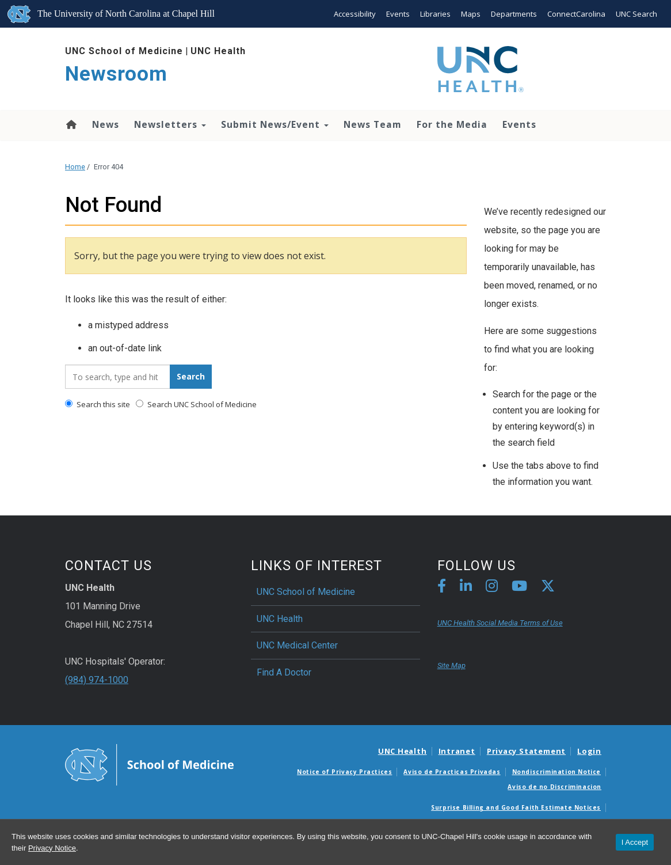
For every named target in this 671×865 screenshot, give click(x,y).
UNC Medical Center (297, 645)
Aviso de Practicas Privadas (451, 772)
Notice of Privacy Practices (344, 772)
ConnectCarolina (576, 14)
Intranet (457, 751)
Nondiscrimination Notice (556, 772)
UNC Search (636, 14)
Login (589, 751)
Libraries (435, 14)
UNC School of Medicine (124, 50)
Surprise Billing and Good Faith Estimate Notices (516, 807)
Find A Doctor (284, 672)
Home (70, 124)
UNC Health (218, 50)
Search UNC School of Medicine (196, 404)
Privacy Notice (52, 848)
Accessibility (355, 14)
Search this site (97, 404)
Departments (514, 14)
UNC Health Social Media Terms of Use (500, 623)
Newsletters (170, 124)
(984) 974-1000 (96, 679)
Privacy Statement (526, 751)
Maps (471, 14)
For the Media (452, 124)
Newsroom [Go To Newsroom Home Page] (116, 74)
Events (398, 14)
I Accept (635, 842)
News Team (373, 124)
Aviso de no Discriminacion (554, 787)
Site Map (451, 665)
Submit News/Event (275, 124)
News (105, 124)
